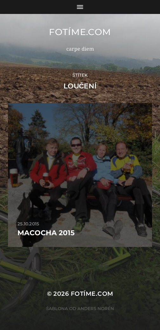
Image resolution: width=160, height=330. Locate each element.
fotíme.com (80, 32)
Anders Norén (95, 308)
